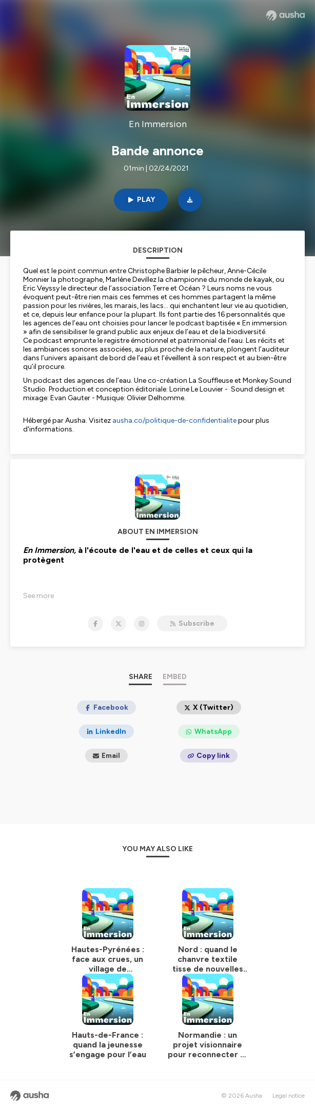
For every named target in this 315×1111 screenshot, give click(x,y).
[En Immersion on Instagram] (141, 623)
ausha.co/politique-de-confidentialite (174, 420)
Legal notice (288, 1095)
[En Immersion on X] (118, 623)
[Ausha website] (285, 15)
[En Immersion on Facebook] (95, 623)
